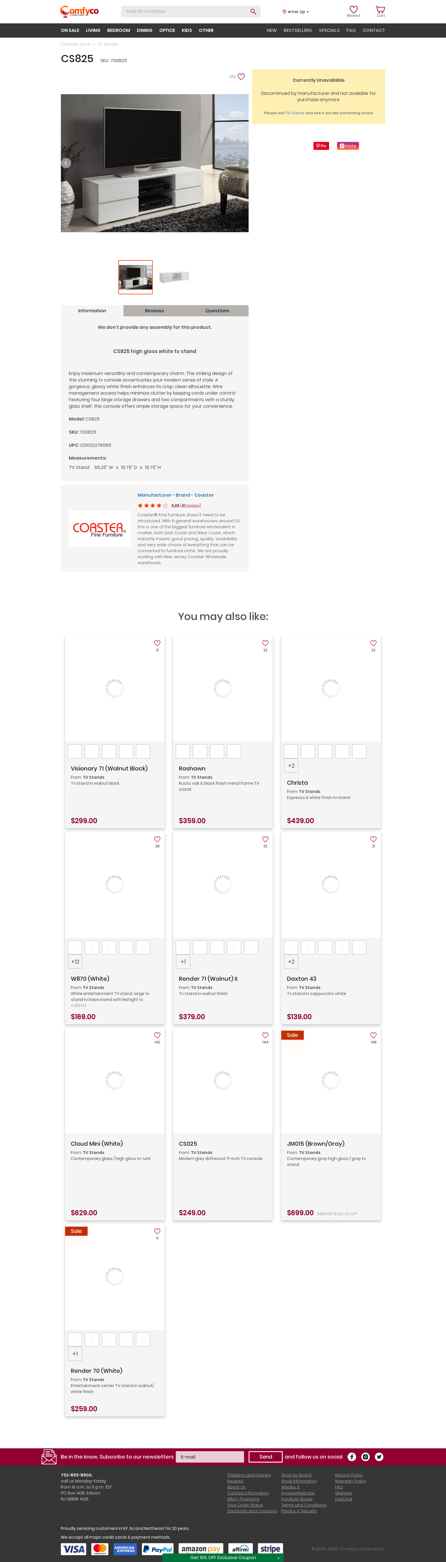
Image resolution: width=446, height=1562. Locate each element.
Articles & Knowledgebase (298, 1490)
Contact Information (248, 1493)
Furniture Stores (297, 1499)
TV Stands (108, 44)
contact (374, 30)
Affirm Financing (243, 1499)
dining (144, 30)
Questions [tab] (217, 310)
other (206, 30)
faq (351, 30)
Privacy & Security (299, 1511)
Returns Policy (349, 1475)
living (93, 30)
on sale (70, 30)
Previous (66, 163)
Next (243, 163)
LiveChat (343, 1499)
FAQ (339, 1487)
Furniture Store (75, 44)
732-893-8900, (77, 1475)
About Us (236, 1487)
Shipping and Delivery (249, 1475)
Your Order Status (245, 1505)
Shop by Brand (296, 1475)
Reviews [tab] (154, 310)
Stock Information (299, 1481)
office (167, 30)
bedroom (118, 30)
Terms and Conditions (304, 1505)
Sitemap (343, 1493)
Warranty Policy (350, 1481)
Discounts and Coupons (252, 1511)
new (272, 30)
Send (265, 1456)
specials (329, 30)
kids (187, 30)
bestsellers (298, 30)
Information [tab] (92, 310)
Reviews (235, 1481)
